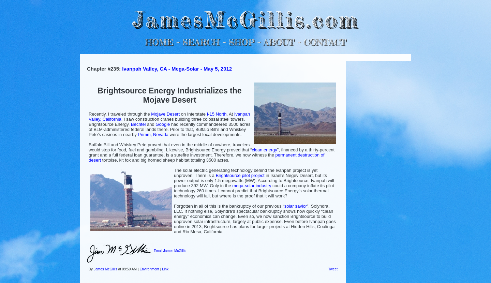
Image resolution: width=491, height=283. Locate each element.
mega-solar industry (251, 185)
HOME (159, 42)
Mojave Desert (165, 114)
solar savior (295, 206)
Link (165, 269)
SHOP (241, 42)
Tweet (333, 269)
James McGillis (105, 269)
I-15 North (217, 114)
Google (162, 124)
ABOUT (278, 42)
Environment (149, 269)
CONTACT (324, 42)
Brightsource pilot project (240, 175)
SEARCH (201, 42)
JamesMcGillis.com (245, 18)
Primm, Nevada (153, 134)
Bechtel (138, 124)
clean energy (264, 149)
